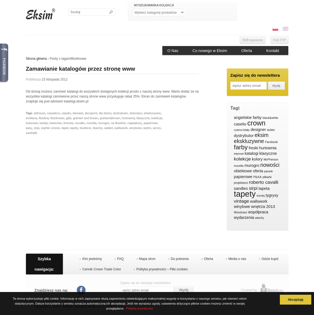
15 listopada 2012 (55, 79)
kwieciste (55, 123)
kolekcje (156, 118)
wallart (108, 128)
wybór (147, 128)
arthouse (39, 113)
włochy (259, 217)
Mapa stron (147, 259)
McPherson (270, 159)
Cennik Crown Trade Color (101, 269)
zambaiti (31, 132)
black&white (270, 117)
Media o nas (237, 259)
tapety (74, 128)
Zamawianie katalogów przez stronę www (80, 69)
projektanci (241, 182)
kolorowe (32, 123)
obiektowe (243, 171)
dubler (271, 129)
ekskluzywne (152, 113)
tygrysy (272, 195)
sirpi (36, 128)
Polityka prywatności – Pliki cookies (162, 269)
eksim (262, 135)
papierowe (151, 123)
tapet (64, 128)
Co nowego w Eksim (209, 50)
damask (78, 113)
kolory (257, 159)
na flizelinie (118, 123)
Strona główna (36, 59)
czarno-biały (242, 129)
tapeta (264, 188)
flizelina (44, 118)
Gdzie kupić (270, 259)
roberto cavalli (263, 182)
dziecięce (136, 113)
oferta (258, 171)
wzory (157, 128)
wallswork (121, 128)
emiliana (31, 118)
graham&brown (110, 118)
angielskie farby (248, 117)
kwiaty (44, 123)
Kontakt (272, 50)
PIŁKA (257, 177)
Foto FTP (279, 40)
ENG (285, 29)
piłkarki (267, 177)
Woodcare (240, 212)
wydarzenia (244, 217)
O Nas (173, 50)
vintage (241, 201)
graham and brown (85, 118)
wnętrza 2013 (263, 206)
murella (91, 123)
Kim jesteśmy (92, 259)
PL (275, 29)
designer (258, 129)
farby (241, 147)
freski (253, 148)
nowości (269, 165)
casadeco (53, 113)
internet (239, 153)
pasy (29, 128)
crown (256, 123)
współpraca (258, 212)
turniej (261, 195)
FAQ (120, 259)
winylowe (135, 128)
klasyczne (142, 118)
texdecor (85, 128)
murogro (103, 123)
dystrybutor (120, 113)
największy (134, 123)
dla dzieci (105, 113)
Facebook (271, 142)
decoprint (91, 113)
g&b (68, 118)
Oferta (246, 50)
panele (268, 171)
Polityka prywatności (139, 308)
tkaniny (97, 128)
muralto (80, 123)
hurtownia (128, 118)
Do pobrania (180, 259)
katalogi (251, 153)
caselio (66, 113)
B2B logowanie (253, 40)
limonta (68, 123)
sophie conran (50, 128)
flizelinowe (57, 118)
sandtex (241, 188)
